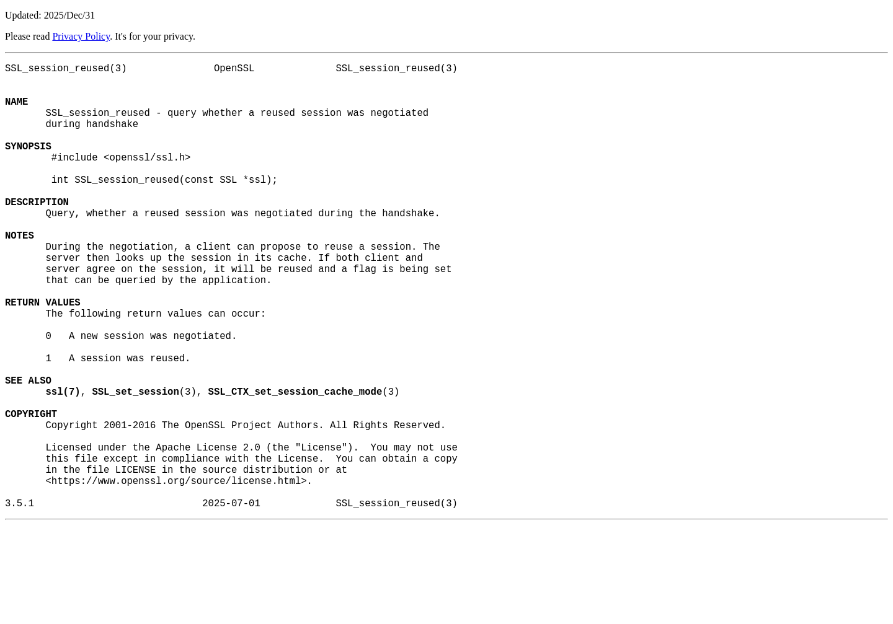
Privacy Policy (81, 36)
